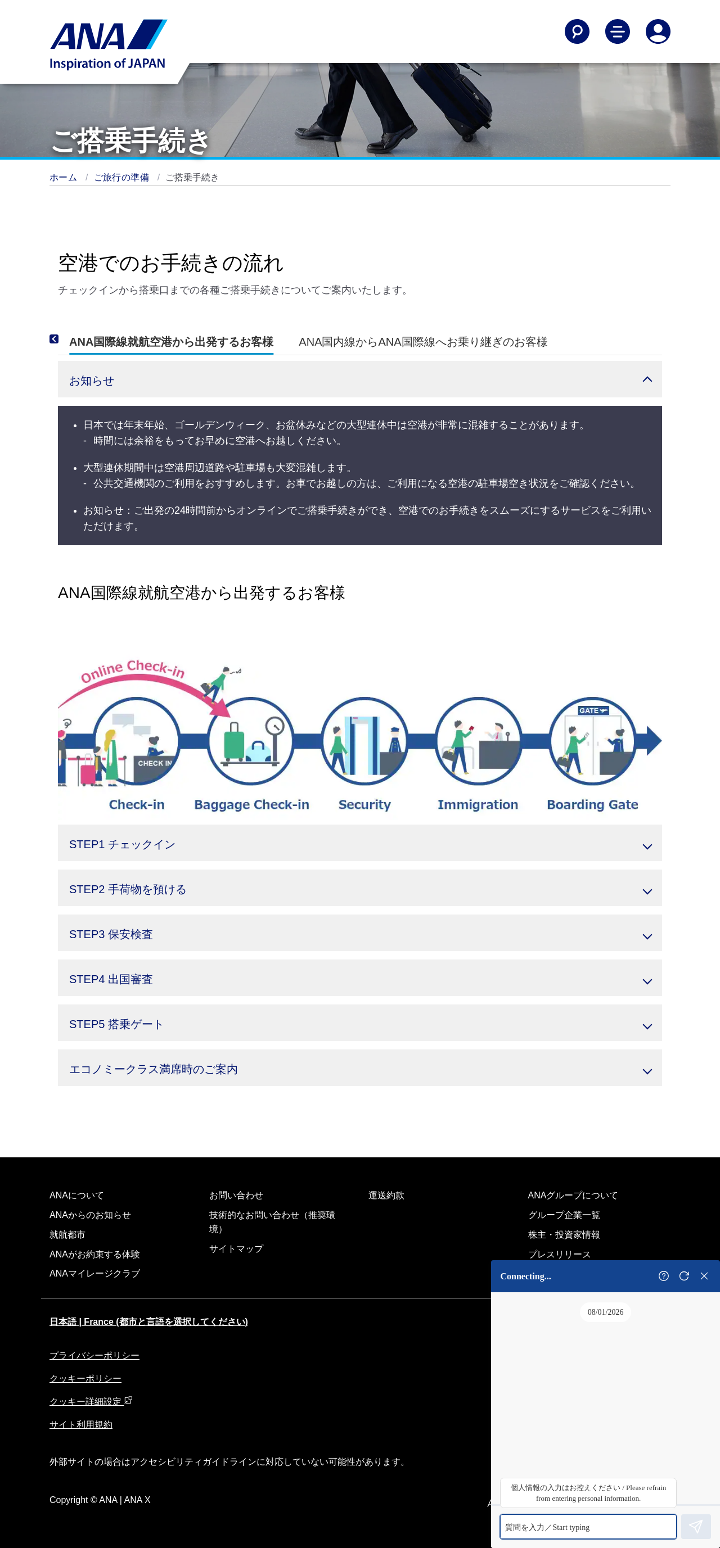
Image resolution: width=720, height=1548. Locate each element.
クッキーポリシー (86, 1378)
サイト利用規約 (81, 1424)
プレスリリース (559, 1254)
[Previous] (69, 339)
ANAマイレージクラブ (95, 1273)
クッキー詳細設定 (91, 1401)
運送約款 (386, 1195)
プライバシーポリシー (95, 1355)
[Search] (577, 31)
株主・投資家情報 (564, 1234)
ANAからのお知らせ (90, 1215)
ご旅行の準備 (123, 177)
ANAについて (77, 1195)
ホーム (65, 177)
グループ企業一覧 (564, 1215)
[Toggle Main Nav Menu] (617, 31)
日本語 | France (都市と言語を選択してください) (149, 1322)
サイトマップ (236, 1248)
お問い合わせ (236, 1195)
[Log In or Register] (658, 31)
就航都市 (68, 1234)
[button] (360, 379)
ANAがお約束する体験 (95, 1254)
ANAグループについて (573, 1195)
